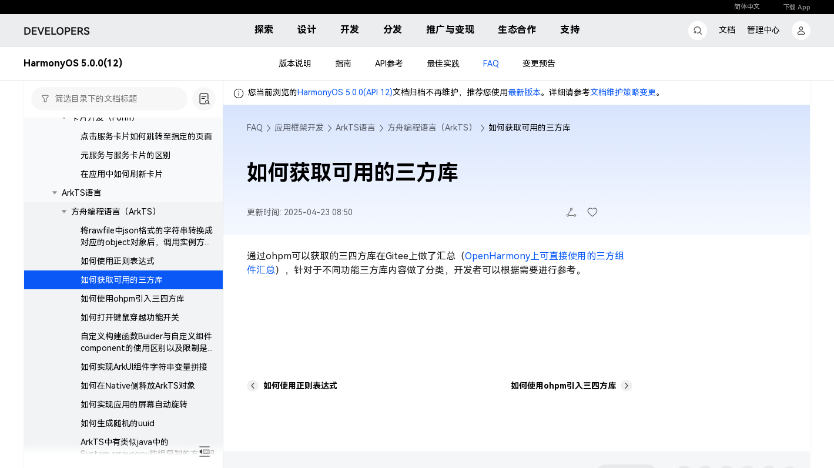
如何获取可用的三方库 (122, 280)
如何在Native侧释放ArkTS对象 (138, 385)
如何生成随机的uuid (118, 423)
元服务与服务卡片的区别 (126, 155)
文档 (727, 30)
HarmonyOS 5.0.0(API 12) (345, 92)
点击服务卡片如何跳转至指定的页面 (146, 136)
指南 (343, 63)
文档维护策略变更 (623, 92)
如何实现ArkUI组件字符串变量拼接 (144, 367)
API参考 (389, 63)
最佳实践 (443, 63)
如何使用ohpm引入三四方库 (133, 298)
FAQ (491, 63)
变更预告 (538, 63)
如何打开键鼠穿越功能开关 (130, 317)
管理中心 (763, 30)
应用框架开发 (299, 127)
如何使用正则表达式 (118, 261)
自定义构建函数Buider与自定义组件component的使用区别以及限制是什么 (148, 348)
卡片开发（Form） (105, 117)
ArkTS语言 (82, 193)
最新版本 (524, 92)
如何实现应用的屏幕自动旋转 (134, 404)
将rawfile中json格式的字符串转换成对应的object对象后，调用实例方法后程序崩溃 (147, 242)
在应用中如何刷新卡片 (122, 174)
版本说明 (295, 63)
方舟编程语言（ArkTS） (115, 211)
